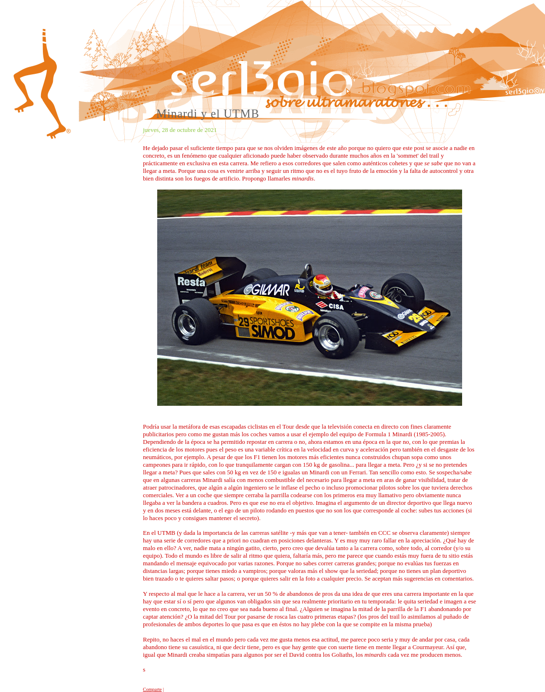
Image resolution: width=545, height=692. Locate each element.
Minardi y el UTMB (208, 113)
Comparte (152, 689)
